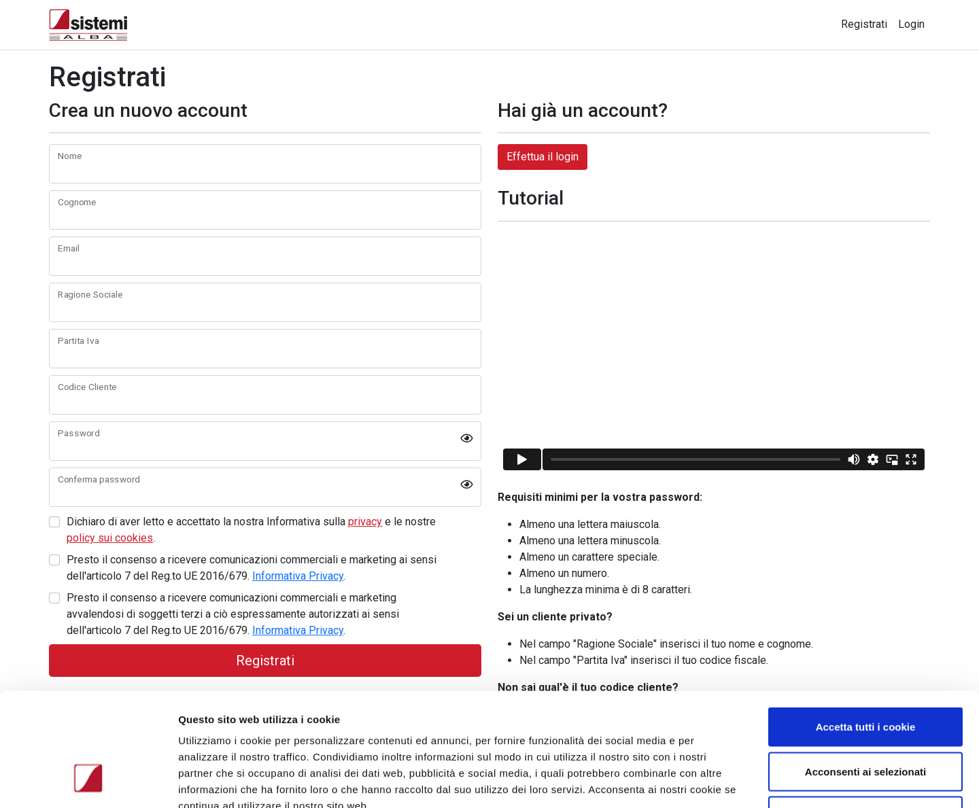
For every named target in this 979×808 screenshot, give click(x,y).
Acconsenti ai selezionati (865, 674)
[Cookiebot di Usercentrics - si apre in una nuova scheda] (88, 781)
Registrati (864, 24)
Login (911, 24)
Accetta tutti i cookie (866, 629)
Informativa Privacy (297, 575)
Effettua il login (542, 156)
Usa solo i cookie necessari (865, 718)
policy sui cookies (110, 537)
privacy (365, 521)
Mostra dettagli (722, 781)
